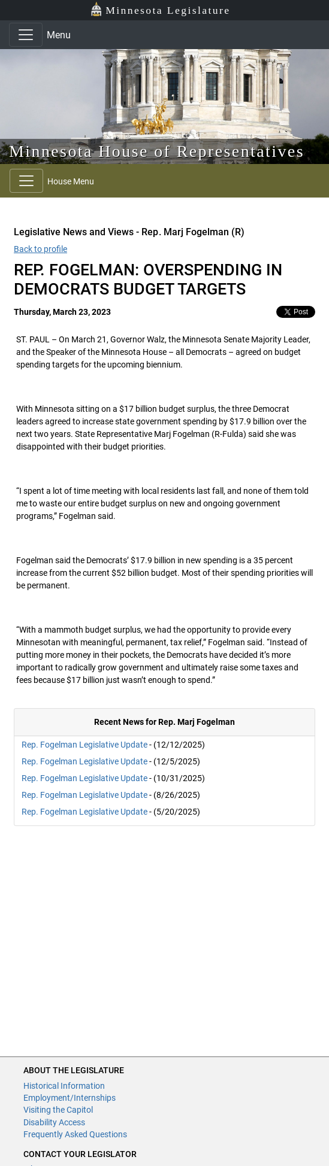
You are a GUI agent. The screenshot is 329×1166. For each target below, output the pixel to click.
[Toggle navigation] (26, 35)
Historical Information (64, 1086)
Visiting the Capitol (58, 1110)
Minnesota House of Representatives (156, 151)
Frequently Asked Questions (75, 1134)
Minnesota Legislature (160, 9)
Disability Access (54, 1122)
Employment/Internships (69, 1098)
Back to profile (40, 249)
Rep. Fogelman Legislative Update (84, 744)
